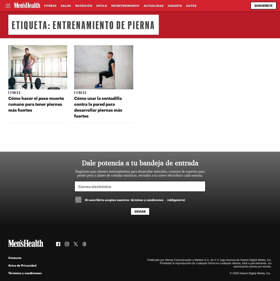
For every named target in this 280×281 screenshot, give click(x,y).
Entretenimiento (125, 5)
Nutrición (83, 5)
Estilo (101, 5)
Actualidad (154, 5)
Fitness (50, 5)
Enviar (140, 211)
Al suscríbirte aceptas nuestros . (135, 199)
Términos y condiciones (25, 273)
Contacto (14, 257)
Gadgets (175, 5)
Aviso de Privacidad (22, 265)
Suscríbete (263, 5)
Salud (66, 5)
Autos (191, 5)
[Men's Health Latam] (27, 6)
